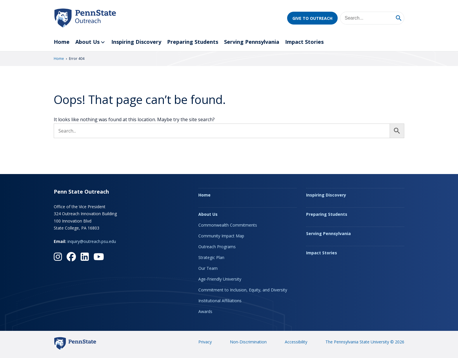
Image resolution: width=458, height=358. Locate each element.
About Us (90, 42)
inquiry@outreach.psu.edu (91, 241)
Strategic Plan (211, 257)
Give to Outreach (312, 18)
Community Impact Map (221, 236)
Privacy (205, 342)
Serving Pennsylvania (251, 41)
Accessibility (296, 342)
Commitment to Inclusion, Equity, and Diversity (242, 290)
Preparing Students (192, 41)
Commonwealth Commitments (227, 225)
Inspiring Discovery (136, 41)
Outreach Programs (217, 246)
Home (62, 41)
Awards (205, 311)
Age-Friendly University (219, 279)
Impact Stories (304, 41)
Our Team (208, 268)
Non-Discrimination (248, 342)
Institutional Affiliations (220, 300)
